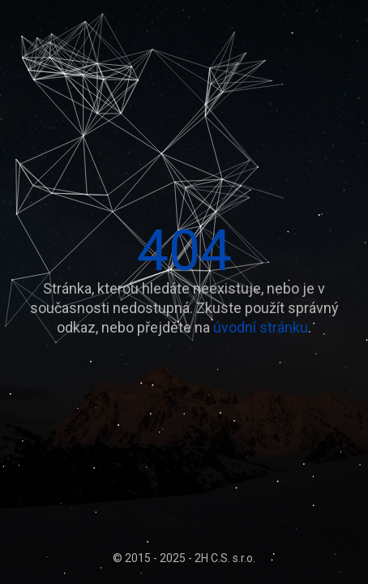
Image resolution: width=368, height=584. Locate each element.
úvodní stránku (260, 327)
